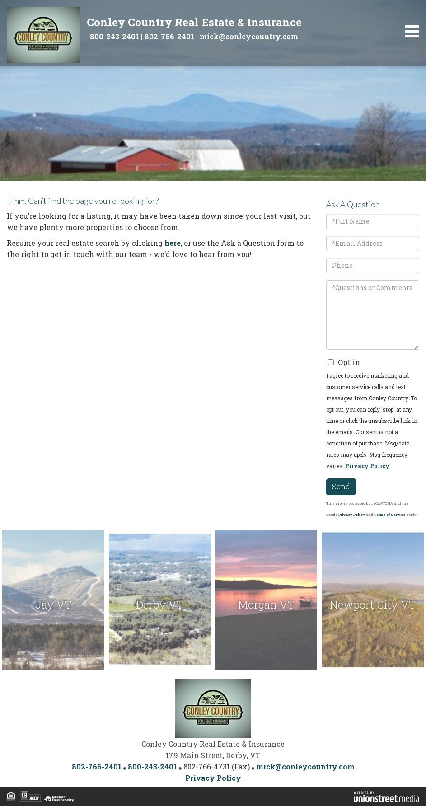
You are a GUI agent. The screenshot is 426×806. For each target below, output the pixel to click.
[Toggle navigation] (412, 31)
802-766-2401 (169, 36)
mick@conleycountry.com (249, 36)
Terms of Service (389, 514)
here (172, 243)
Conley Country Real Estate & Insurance (194, 22)
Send (341, 486)
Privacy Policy (367, 465)
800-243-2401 (114, 36)
